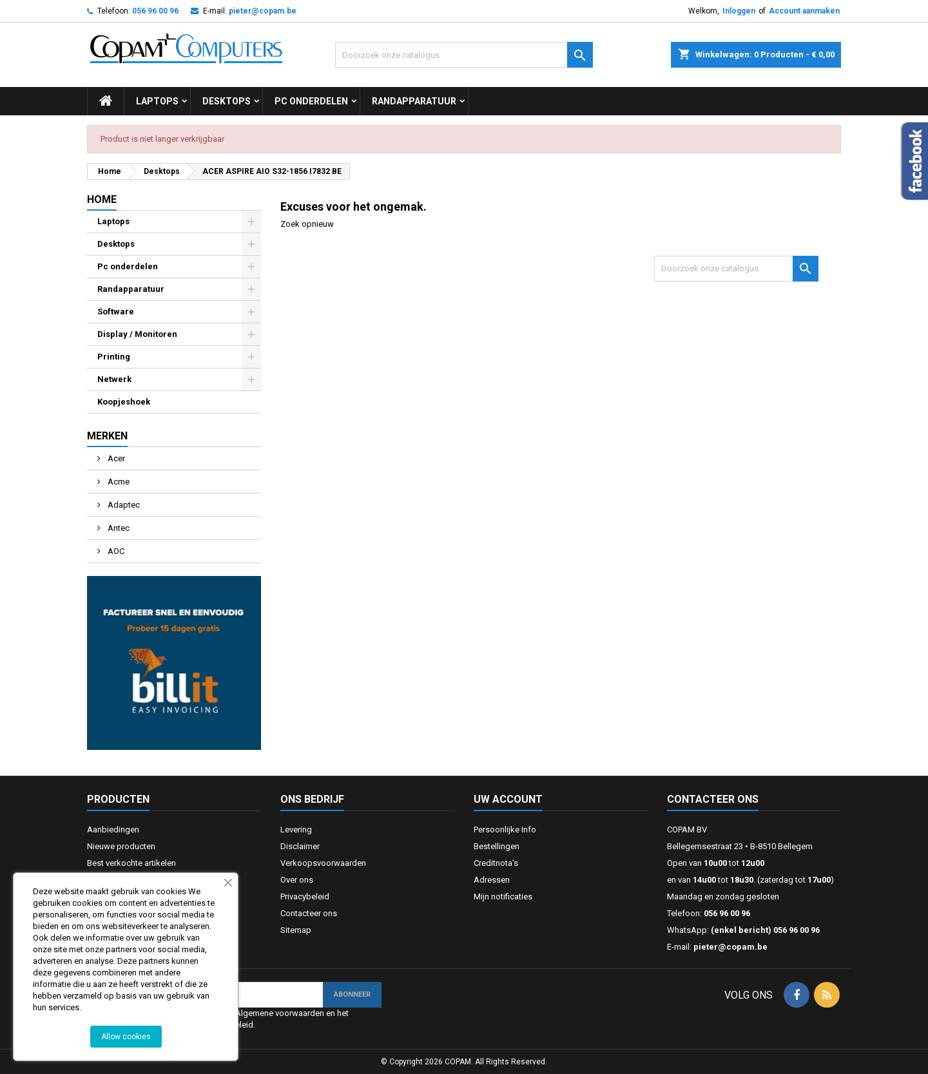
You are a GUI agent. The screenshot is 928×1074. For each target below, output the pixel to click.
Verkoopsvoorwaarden (323, 863)
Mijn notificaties (503, 896)
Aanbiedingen (113, 829)
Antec (118, 528)
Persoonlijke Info (505, 829)
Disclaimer (300, 846)
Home (102, 199)
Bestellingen (496, 846)
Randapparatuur (414, 101)
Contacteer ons (308, 913)
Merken (107, 436)
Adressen (492, 880)
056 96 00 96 (155, 10)
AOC (115, 551)
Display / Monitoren (137, 334)
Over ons (296, 880)
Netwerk (114, 379)
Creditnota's (496, 863)
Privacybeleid (304, 896)
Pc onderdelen (311, 101)
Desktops (226, 101)
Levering (296, 829)
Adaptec (123, 505)
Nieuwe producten (121, 846)
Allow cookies (126, 1036)
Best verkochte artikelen (131, 863)
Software (115, 311)
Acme (118, 481)
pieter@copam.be (262, 10)
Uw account (508, 799)
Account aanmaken (804, 10)
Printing (113, 356)
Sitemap (295, 930)
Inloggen (738, 10)
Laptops (157, 101)
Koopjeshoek (123, 402)
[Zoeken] (464, 55)
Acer (115, 458)
